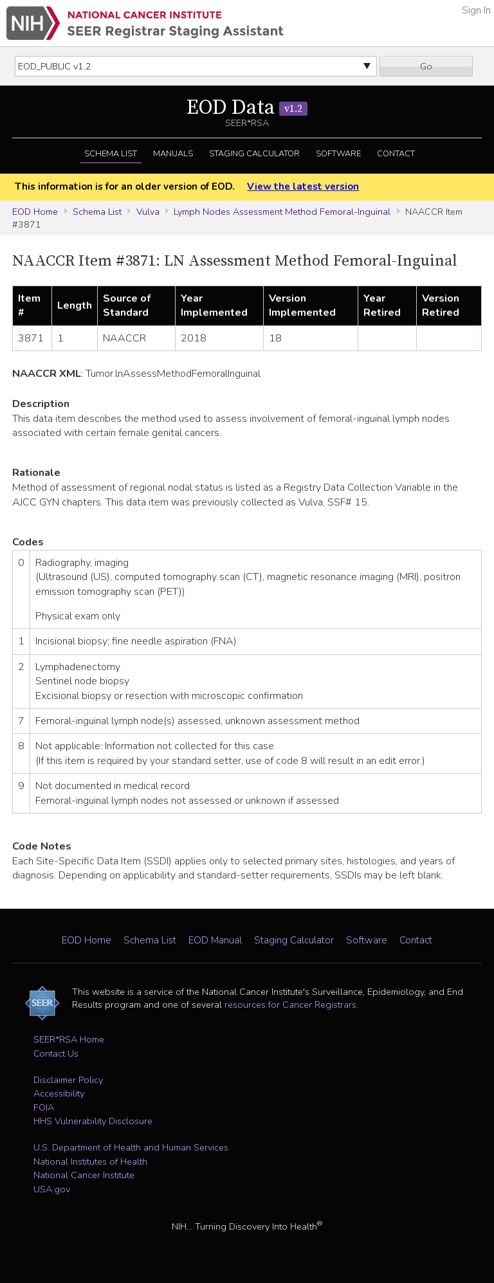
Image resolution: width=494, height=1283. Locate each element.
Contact (396, 153)
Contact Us (55, 1053)
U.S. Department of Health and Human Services (130, 1147)
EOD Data (247, 108)
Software (338, 153)
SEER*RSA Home (68, 1039)
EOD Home (35, 211)
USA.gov (51, 1189)
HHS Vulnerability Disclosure (92, 1121)
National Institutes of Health (90, 1161)
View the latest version (303, 186)
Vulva (148, 211)
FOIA (43, 1107)
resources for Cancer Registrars (290, 1004)
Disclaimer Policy (68, 1079)
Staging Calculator (254, 153)
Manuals (173, 153)
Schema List (110, 153)
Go (426, 66)
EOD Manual (215, 940)
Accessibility (58, 1093)
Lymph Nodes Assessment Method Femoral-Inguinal (282, 211)
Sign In (476, 10)
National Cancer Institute (83, 1175)
